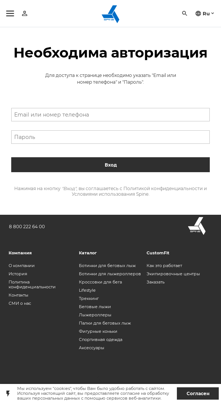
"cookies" (62, 388)
